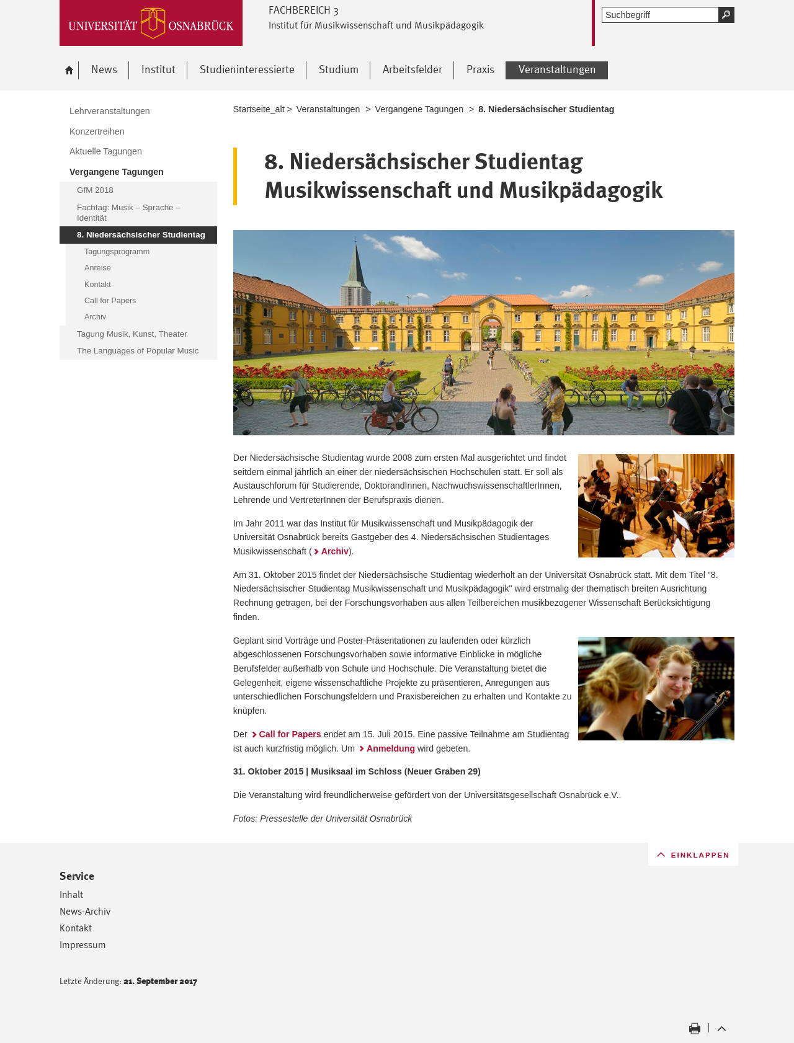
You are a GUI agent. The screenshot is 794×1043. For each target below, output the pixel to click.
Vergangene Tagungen (419, 109)
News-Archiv (85, 911)
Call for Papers (290, 734)
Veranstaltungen (328, 109)
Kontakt (76, 928)
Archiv (335, 551)
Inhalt (71, 894)
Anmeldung (391, 748)
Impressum (83, 945)
